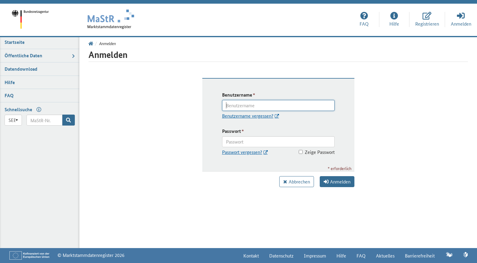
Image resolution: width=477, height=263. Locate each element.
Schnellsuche (18, 109)
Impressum (315, 255)
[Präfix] (13, 120)
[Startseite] (36, 15)
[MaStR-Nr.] (44, 120)
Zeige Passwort (317, 152)
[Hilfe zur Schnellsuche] (37, 109)
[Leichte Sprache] (465, 255)
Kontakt (251, 255)
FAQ (361, 255)
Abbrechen (299, 181)
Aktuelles (385, 255)
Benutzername (237, 94)
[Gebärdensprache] (449, 255)
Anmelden (337, 181)
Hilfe (341, 255)
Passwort (231, 131)
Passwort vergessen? (242, 152)
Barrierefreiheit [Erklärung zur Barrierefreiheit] (420, 255)
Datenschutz (281, 255)
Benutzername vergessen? (247, 115)
